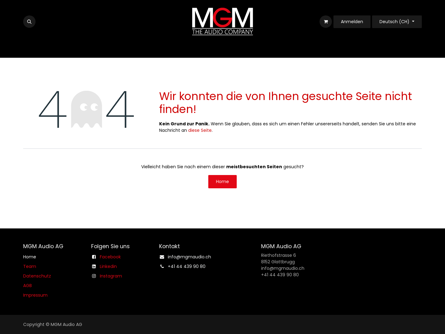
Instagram (111, 276)
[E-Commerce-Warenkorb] (326, 21)
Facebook (110, 257)
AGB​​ (27, 285)
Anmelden (352, 22)
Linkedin (108, 266)
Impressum (35, 295)
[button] (29, 21)
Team (29, 266)
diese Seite (200, 130)
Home (222, 181)
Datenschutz (37, 276)
